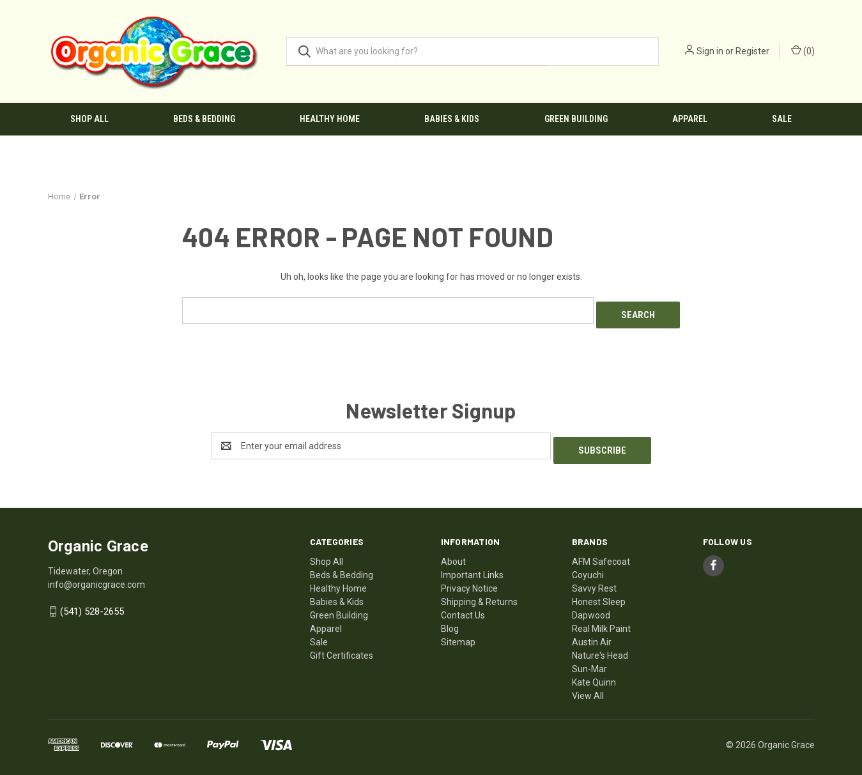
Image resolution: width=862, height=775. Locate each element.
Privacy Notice (469, 579)
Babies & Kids (451, 119)
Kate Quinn (594, 673)
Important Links (472, 565)
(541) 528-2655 (92, 602)
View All (588, 686)
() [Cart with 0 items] (803, 50)
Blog (450, 619)
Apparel (689, 119)
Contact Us (463, 606)
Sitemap (458, 632)
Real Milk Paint (601, 619)
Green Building (576, 119)
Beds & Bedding (204, 119)
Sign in (710, 51)
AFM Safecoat (601, 552)
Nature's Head (600, 646)
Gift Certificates (341, 646)
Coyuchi (588, 565)
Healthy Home (330, 119)
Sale (782, 119)
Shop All (89, 119)
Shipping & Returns (479, 592)
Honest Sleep (599, 592)
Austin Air (592, 632)
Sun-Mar (589, 659)
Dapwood (591, 606)
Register (752, 51)
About (453, 552)
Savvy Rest (594, 579)
